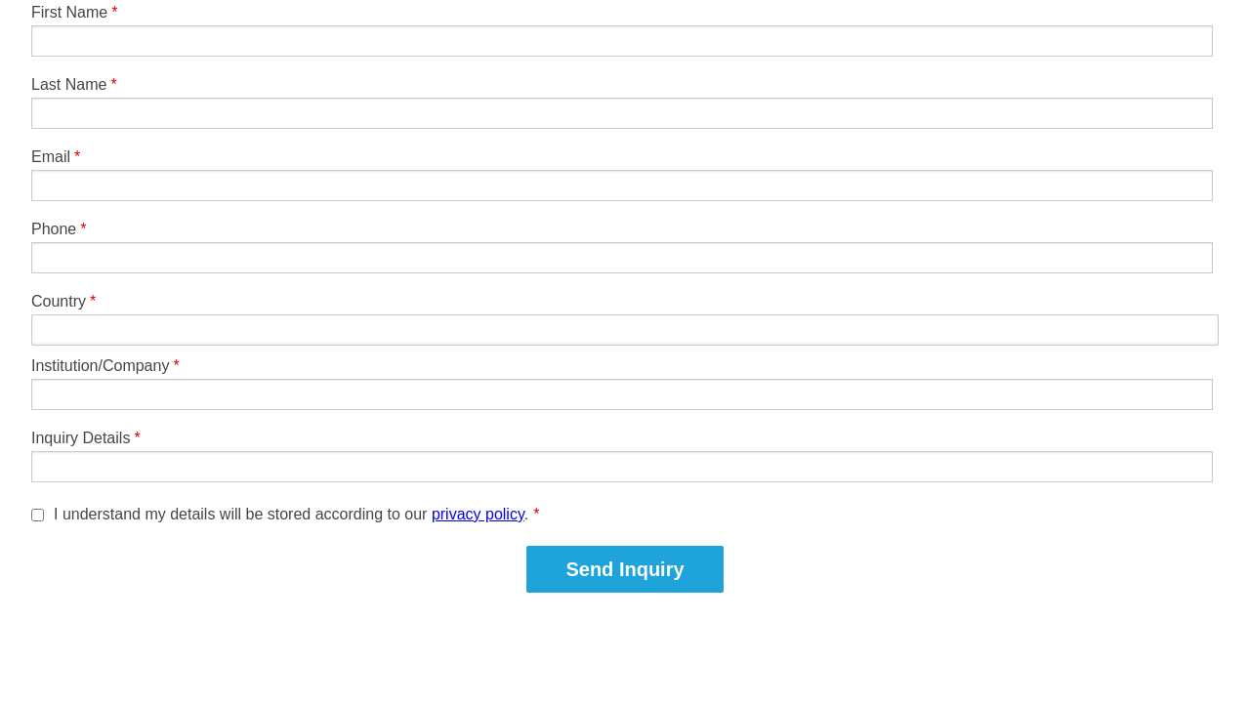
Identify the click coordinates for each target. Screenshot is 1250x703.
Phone (53, 229)
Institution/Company (100, 365)
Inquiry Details (80, 438)
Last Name (68, 84)
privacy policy (478, 514)
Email (50, 156)
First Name (69, 12)
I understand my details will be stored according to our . (296, 514)
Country (58, 301)
